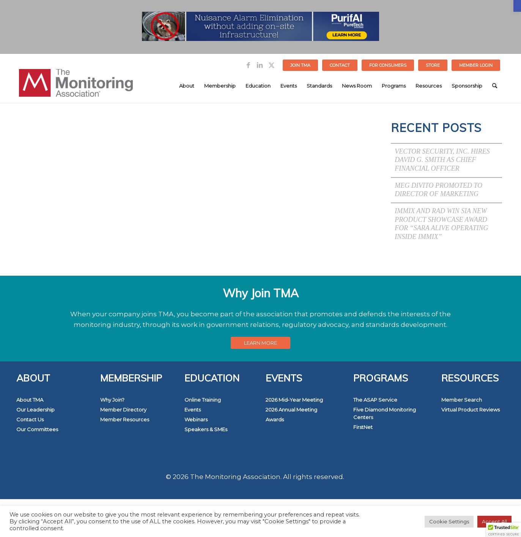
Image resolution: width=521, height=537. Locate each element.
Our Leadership (35, 410)
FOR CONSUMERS (387, 65)
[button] (517, 6)
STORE (433, 65)
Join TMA (300, 65)
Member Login (476, 65)
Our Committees (37, 429)
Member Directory (123, 410)
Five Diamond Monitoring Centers (384, 413)
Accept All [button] (494, 521)
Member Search (461, 400)
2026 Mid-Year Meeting (294, 400)
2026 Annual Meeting (291, 410)
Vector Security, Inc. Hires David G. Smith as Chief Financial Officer (442, 160)
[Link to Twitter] (271, 65)
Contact (340, 65)
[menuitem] (300, 65)
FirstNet (363, 427)
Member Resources (124, 419)
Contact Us (30, 419)
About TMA (29, 400)
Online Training (202, 400)
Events (192, 410)
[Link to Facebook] (248, 65)
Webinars (196, 419)
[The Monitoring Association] (76, 86)
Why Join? (112, 400)
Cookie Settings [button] (449, 521)
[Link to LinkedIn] (259, 65)
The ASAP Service (375, 400)
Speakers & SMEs (205, 429)
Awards (275, 419)
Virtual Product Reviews (470, 410)
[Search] (494, 86)
